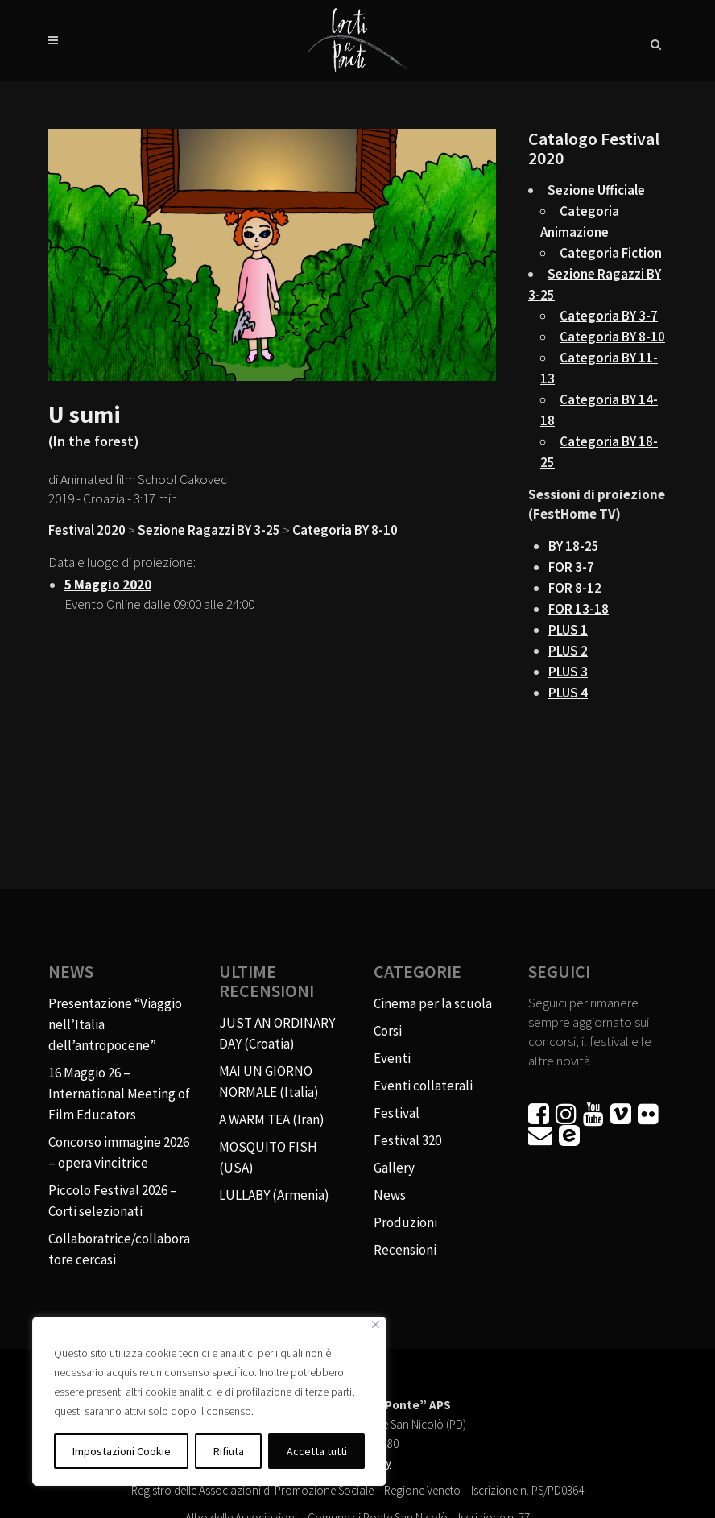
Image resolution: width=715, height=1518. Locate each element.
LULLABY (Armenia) (274, 1195)
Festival (396, 1113)
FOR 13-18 (578, 609)
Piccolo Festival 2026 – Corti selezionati (112, 1200)
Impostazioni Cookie (121, 1451)
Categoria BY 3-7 (609, 316)
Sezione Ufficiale (596, 190)
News (390, 1195)
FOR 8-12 (574, 588)
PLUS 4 (568, 692)
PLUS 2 (568, 651)
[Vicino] (375, 1324)
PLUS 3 (568, 671)
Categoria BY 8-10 (345, 530)
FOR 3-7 (571, 567)
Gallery (394, 1168)
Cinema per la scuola (433, 1003)
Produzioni (405, 1222)
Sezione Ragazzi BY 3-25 (209, 530)
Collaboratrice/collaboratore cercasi (119, 1249)
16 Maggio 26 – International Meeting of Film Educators (119, 1093)
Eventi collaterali (423, 1085)
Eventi (392, 1058)
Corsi (388, 1031)
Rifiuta (228, 1451)
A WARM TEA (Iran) (271, 1119)
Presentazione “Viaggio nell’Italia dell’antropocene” (115, 1024)
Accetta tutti (317, 1451)
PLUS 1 (568, 630)
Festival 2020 (87, 530)
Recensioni (405, 1250)
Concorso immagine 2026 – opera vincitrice (118, 1152)
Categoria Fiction (611, 253)
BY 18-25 (573, 546)
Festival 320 (407, 1140)
